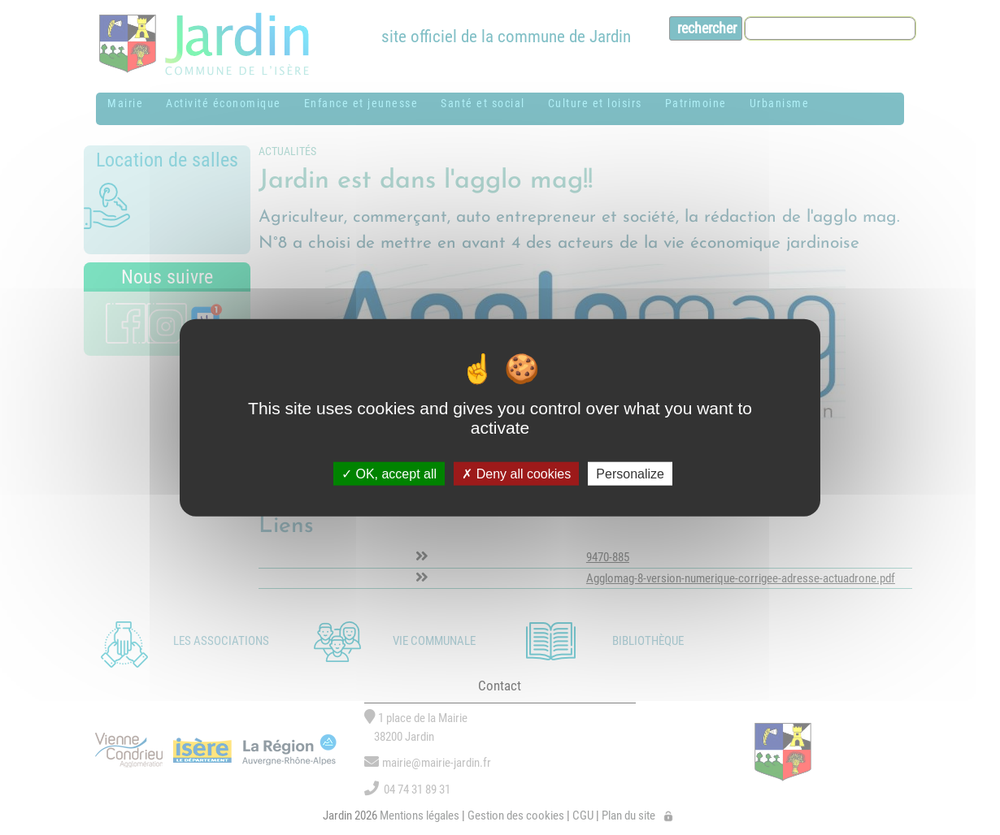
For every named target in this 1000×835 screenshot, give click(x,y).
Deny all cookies (516, 473)
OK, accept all (389, 473)
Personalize (630, 473)
